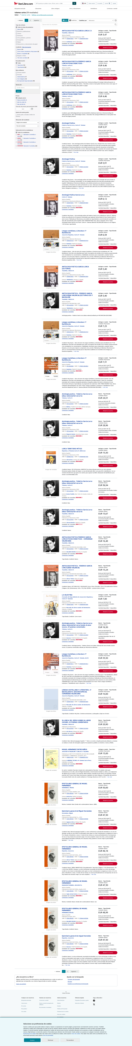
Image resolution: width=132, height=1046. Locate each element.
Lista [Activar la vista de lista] (65, 20)
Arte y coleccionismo (74, 8)
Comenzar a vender (112, 8)
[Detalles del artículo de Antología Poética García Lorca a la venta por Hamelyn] (51, 204)
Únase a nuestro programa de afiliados (46, 1004)
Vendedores (93, 8)
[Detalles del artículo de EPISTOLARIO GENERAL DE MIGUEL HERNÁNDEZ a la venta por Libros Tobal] (51, 856)
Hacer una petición (21, 984)
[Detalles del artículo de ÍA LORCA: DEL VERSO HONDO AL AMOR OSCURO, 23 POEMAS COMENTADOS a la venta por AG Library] (51, 727)
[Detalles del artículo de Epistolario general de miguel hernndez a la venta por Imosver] (51, 945)
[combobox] (53, 3)
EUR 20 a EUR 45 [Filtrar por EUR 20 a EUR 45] (21, 102)
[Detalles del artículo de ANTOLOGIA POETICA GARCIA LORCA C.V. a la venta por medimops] (51, 40)
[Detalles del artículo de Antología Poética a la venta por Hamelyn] (51, 130)
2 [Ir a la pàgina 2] (30, 20)
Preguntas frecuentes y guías (82, 1000)
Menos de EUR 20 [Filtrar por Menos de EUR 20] (21, 100)
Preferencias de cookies (29, 1033)
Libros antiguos (55, 8)
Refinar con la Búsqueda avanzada (42, 15)
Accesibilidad (60, 1017)
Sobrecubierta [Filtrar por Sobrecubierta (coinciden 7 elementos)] (21, 76)
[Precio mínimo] (19, 109)
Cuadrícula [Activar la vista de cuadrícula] (73, 20)
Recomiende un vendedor (45, 1007)
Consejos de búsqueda (74, 979)
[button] (116, 24)
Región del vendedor (21, 122)
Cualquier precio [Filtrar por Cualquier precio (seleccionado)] (21, 98)
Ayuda (114, 3)
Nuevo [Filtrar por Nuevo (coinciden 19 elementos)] (19, 49)
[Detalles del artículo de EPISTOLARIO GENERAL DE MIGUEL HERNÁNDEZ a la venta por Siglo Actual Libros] (51, 890)
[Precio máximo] (27, 109)
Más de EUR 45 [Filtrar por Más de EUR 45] (21, 104)
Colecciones (38, 8)
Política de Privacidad (62, 1008)
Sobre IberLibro (60, 1000)
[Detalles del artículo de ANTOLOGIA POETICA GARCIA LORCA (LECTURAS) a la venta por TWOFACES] (51, 276)
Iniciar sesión (92, 3)
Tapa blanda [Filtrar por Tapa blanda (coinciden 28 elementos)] (21, 67)
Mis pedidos (24, 1008)
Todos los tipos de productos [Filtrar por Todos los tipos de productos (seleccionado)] (25, 27)
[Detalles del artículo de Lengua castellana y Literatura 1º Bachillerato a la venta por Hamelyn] (51, 240)
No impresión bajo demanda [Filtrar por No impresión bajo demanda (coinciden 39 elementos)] (25, 81)
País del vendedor (21, 126)
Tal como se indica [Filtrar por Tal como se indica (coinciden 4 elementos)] (22, 57)
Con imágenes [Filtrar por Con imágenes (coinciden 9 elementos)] (21, 79)
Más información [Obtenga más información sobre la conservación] (26, 47)
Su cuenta (99, 3)
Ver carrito (23, 1011)
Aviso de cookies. (76, 1033)
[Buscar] (74, 3)
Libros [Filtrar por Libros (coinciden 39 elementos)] (19, 29)
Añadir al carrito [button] (108, 47)
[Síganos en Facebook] (94, 1000)
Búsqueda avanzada (20, 8)
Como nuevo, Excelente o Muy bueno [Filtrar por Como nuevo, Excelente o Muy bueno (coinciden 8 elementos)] (27, 51)
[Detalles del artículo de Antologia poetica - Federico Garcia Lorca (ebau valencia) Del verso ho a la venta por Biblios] (51, 401)
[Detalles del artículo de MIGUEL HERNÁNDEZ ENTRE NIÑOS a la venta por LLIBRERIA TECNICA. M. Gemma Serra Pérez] (51, 758)
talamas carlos (25, 15)
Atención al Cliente (79, 1003)
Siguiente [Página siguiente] (36, 20)
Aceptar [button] (32, 1040)
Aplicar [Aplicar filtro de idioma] (18, 91)
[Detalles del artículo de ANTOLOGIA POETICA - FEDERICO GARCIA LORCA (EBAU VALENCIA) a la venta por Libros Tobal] (51, 575)
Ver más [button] (76, 152)
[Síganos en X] (94, 1004)
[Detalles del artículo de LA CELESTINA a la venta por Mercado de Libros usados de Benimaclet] (51, 604)
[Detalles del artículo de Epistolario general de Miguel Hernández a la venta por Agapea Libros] (51, 816)
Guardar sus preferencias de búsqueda (78, 983)
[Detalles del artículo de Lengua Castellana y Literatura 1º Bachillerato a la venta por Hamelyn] (51, 367)
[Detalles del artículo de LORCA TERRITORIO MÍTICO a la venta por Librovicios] (51, 458)
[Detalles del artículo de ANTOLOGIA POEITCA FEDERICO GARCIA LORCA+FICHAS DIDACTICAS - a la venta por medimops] (51, 68)
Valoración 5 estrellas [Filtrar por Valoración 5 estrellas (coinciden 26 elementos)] (27, 146)
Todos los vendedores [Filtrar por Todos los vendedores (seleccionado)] (23, 132)
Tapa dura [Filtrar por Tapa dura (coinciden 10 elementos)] (20, 65)
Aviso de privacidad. (48, 1035)
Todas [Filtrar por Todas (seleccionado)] (18, 63)
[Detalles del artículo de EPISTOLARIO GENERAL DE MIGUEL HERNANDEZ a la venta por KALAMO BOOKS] (51, 918)
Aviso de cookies (61, 1014)
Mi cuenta (23, 1006)
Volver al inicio (66, 993)
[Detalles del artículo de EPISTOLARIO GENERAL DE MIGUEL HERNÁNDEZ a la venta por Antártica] (51, 793)
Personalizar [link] (70, 1040)
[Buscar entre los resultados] (79, 24)
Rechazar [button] (50, 1040)
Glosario (70, 981)
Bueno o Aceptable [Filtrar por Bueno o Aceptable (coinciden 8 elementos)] (22, 53)
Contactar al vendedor (68, 45)
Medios (59, 1003)
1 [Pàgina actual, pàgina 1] (26, 20)
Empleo (59, 1006)
